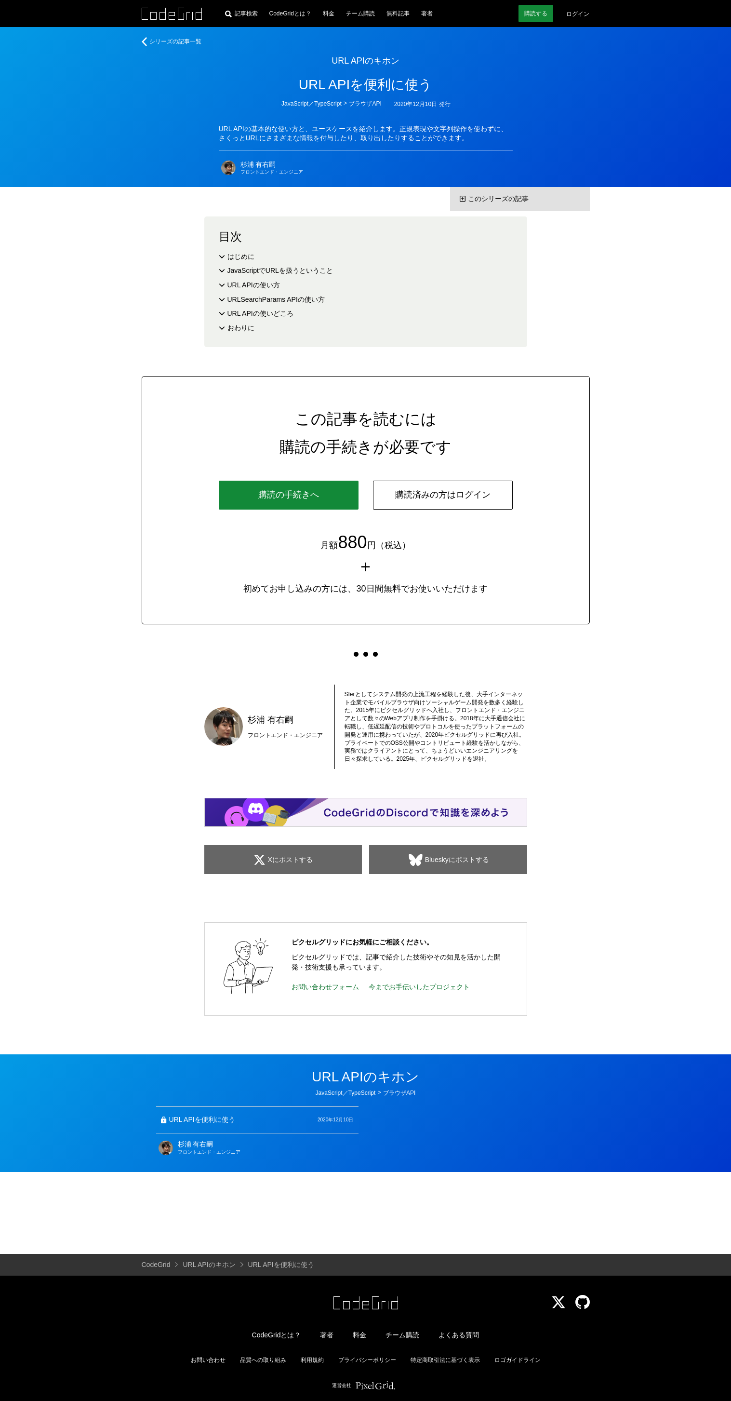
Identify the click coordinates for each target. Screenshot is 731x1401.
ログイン (577, 14)
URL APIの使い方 (253, 285)
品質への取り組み (263, 1360)
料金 (328, 13)
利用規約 (312, 1360)
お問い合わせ (208, 1360)
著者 (427, 13)
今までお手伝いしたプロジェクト (419, 987)
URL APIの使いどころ (260, 313)
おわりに (240, 328)
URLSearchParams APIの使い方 (276, 299)
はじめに (240, 256)
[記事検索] (241, 13)
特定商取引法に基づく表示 (445, 1360)
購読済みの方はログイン (443, 494)
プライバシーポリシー (367, 1360)
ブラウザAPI (365, 103)
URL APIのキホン (365, 60)
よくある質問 (459, 1335)
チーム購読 (360, 13)
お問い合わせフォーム (325, 987)
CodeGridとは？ (290, 13)
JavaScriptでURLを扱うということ (280, 270)
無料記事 (398, 13)
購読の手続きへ (288, 494)
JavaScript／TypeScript (311, 103)
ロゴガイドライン (517, 1360)
